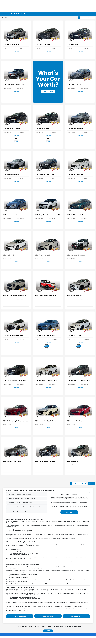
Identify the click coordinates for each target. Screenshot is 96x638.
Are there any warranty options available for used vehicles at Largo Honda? (24, 507)
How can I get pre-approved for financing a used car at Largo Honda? (23, 511)
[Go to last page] (93, 17)
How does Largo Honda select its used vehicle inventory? (20, 494)
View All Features (16, 51)
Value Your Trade (48, 616)
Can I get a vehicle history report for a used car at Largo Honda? (22, 498)
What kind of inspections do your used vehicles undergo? (20, 502)
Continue (48, 630)
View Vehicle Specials (19, 616)
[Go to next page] (91, 17)
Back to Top (91, 483)
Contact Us (69, 512)
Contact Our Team (76, 616)
